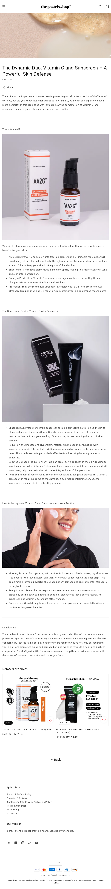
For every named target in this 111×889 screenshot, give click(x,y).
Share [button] (7, 87)
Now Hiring (13, 809)
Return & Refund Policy (19, 794)
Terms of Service (13, 880)
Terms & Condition (16, 806)
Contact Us (58, 880)
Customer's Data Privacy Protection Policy (29, 802)
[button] (3, 6)
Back (55, 759)
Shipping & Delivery (17, 798)
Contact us (13, 813)
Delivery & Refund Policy (42, 880)
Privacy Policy (26, 880)
